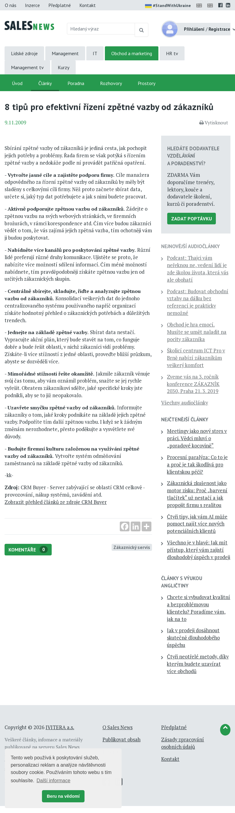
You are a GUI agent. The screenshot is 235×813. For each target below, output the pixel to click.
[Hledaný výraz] (101, 28)
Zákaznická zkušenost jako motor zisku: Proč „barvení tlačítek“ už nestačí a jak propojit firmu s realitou (197, 494)
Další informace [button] (53, 780)
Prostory (146, 83)
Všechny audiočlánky (184, 402)
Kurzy (63, 67)
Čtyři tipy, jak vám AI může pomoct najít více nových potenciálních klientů (197, 524)
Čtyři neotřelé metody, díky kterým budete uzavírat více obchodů (198, 664)
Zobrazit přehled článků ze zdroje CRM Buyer (56, 502)
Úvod (17, 83)
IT (95, 53)
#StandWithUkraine (168, 6)
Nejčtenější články (184, 419)
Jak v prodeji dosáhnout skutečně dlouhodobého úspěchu (193, 637)
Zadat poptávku (191, 219)
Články (45, 83)
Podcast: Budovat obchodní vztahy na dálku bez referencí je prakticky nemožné (197, 302)
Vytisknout (213, 122)
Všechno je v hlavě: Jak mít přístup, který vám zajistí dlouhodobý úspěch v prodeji (198, 550)
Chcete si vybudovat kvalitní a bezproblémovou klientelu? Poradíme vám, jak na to (198, 608)
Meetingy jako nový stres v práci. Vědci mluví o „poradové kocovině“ (197, 438)
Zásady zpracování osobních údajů (182, 743)
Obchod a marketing (131, 53)
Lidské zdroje (24, 53)
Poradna (75, 83)
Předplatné (59, 5)
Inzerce (32, 5)
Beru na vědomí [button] (63, 796)
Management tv (27, 67)
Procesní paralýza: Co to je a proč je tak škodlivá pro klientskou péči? (197, 464)
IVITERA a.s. (60, 727)
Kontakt (87, 5)
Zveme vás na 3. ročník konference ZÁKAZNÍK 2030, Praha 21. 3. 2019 (193, 384)
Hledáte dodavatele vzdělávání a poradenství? (193, 155)
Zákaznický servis (131, 547)
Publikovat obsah (121, 739)
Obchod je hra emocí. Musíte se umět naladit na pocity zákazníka (196, 332)
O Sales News (117, 727)
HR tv (172, 53)
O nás (10, 5)
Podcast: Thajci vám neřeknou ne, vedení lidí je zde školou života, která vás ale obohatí (197, 269)
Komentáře (28, 549)
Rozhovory (111, 83)
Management (65, 53)
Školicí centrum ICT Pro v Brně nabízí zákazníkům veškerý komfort (196, 358)
